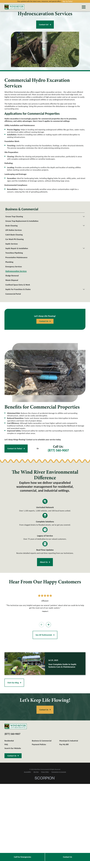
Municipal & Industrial (68, 740)
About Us (45, 562)
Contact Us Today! (16, 448)
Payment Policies (39, 744)
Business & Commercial (41, 740)
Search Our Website (12, 748)
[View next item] (48, 624)
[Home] (14, 7)
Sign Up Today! (68, 1)
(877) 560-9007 (58, 450)
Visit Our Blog (14, 682)
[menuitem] (43, 216)
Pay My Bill (64, 744)
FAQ (6, 744)
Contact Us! (45, 24)
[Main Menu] (84, 7)
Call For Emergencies (22, 857)
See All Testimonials (45, 635)
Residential (9, 740)
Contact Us (67, 857)
